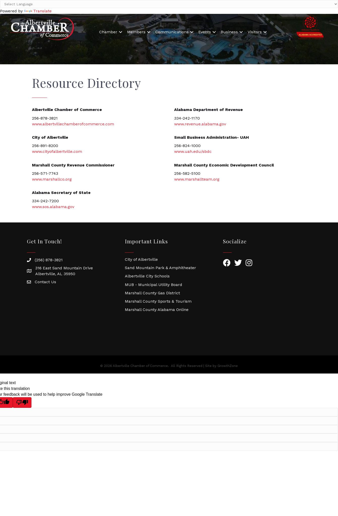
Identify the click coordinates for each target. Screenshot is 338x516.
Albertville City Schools (147, 276)
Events (204, 32)
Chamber (108, 32)
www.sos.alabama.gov (53, 206)
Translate (38, 11)
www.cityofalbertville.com (57, 151)
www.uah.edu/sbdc (193, 151)
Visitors (255, 32)
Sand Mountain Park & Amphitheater (160, 267)
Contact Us (45, 281)
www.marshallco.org (52, 179)
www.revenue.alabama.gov (200, 124)
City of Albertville (141, 259)
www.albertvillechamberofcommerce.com (73, 124)
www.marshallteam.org (196, 179)
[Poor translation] (22, 402)
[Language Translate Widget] (169, 4)
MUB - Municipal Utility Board (153, 284)
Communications (172, 32)
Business (229, 32)
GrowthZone (227, 366)
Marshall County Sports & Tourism (158, 301)
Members (136, 32)
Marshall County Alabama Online (157, 309)
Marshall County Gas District (152, 293)
